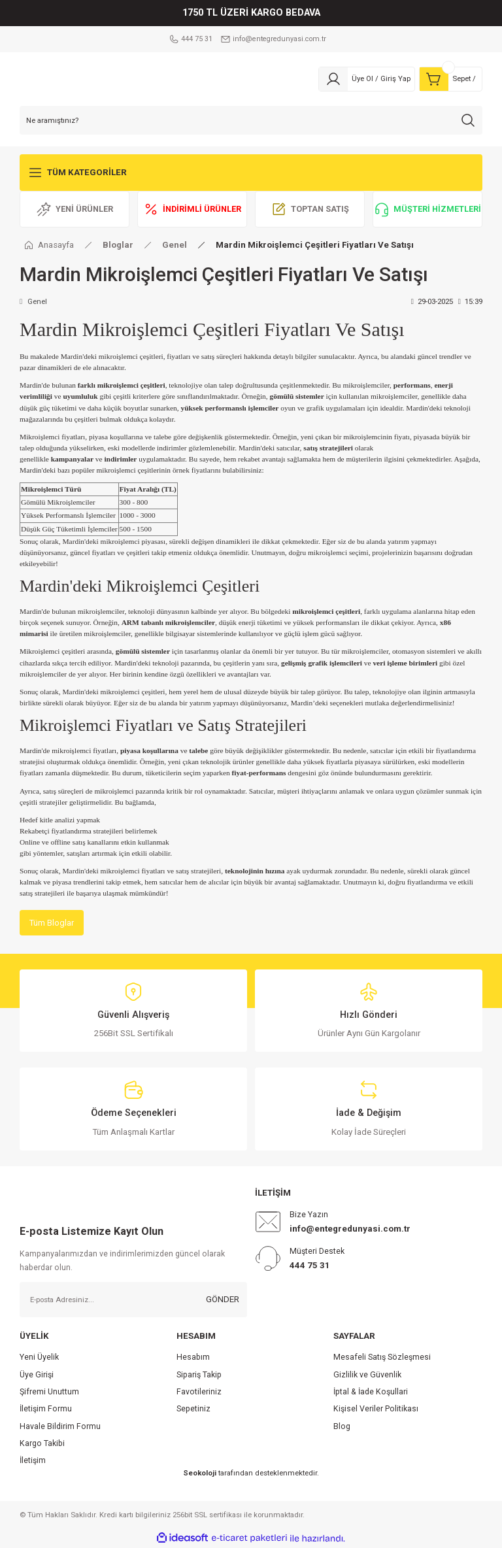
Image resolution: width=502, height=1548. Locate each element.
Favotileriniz (199, 1392)
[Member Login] (366, 79)
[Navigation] (251, 172)
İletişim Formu (46, 1409)
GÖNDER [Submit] (222, 1300)
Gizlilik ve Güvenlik (367, 1374)
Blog (341, 1426)
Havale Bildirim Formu (60, 1426)
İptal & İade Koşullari (370, 1392)
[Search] (251, 120)
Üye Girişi (37, 1374)
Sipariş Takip (199, 1374)
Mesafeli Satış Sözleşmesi (382, 1357)
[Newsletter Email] (133, 1300)
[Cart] (450, 79)
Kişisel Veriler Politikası (375, 1409)
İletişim (33, 1461)
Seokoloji (199, 1472)
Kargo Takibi (42, 1444)
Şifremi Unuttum (49, 1392)
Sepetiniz (193, 1409)
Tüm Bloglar (52, 923)
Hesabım (193, 1357)
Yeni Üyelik (39, 1357)
